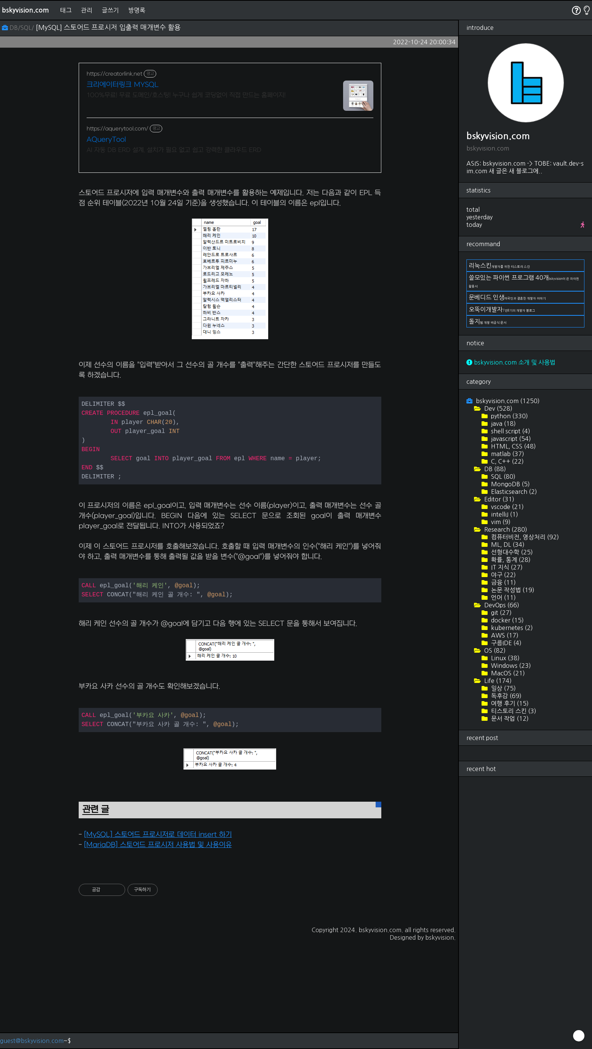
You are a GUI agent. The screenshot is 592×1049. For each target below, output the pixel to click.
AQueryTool (106, 140)
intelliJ (503, 514)
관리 (86, 10)
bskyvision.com (25, 10)
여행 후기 (509, 703)
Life (497, 681)
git (500, 613)
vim (500, 522)
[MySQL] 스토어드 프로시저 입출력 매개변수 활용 (108, 27)
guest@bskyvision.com (32, 1041)
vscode (506, 507)
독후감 (505, 696)
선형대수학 (511, 552)
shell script (509, 431)
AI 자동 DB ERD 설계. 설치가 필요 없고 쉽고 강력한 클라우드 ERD (174, 150)
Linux (504, 658)
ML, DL (507, 545)
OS (494, 650)
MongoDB (509, 484)
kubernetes (511, 628)
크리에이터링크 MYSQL (122, 85)
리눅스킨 (499, 265)
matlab (506, 454)
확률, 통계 (510, 560)
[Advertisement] (230, 233)
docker (506, 620)
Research (505, 529)
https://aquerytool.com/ (117, 129)
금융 (502, 582)
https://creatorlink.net (114, 74)
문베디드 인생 (507, 297)
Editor (498, 499)
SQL (502, 476)
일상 (502, 688)
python (508, 416)
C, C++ (506, 461)
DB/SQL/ (19, 28)
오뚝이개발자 (502, 309)
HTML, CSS (512, 446)
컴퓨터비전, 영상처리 (524, 537)
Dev (498, 408)
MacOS (507, 673)
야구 (502, 575)
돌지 (488, 321)
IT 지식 (506, 567)
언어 (502, 597)
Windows (510, 666)
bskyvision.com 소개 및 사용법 (510, 362)
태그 (65, 10)
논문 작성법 (512, 590)
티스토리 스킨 (512, 711)
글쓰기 (110, 10)
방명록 (136, 10)
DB (494, 469)
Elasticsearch (513, 492)
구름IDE (505, 643)
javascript (510, 439)
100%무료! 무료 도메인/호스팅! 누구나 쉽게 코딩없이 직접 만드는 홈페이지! (186, 95)
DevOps (501, 605)
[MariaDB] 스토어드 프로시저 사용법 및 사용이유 (158, 951)
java (502, 424)
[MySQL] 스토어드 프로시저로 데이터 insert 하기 (158, 941)
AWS (504, 635)
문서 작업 (509, 718)
